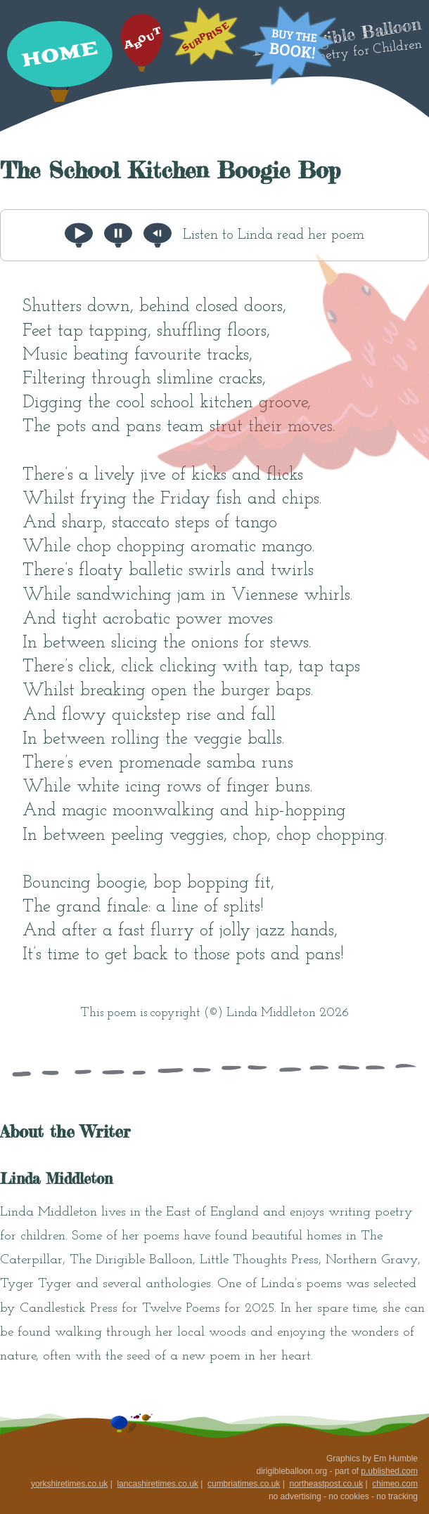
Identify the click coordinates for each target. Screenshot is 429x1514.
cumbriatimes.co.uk (243, 1484)
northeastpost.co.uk (326, 1484)
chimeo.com (395, 1484)
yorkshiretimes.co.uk (69, 1484)
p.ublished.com (389, 1471)
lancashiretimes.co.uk (157, 1484)
